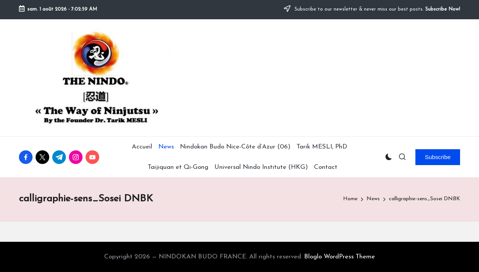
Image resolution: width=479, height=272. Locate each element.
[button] (437, 157)
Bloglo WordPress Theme (339, 256)
